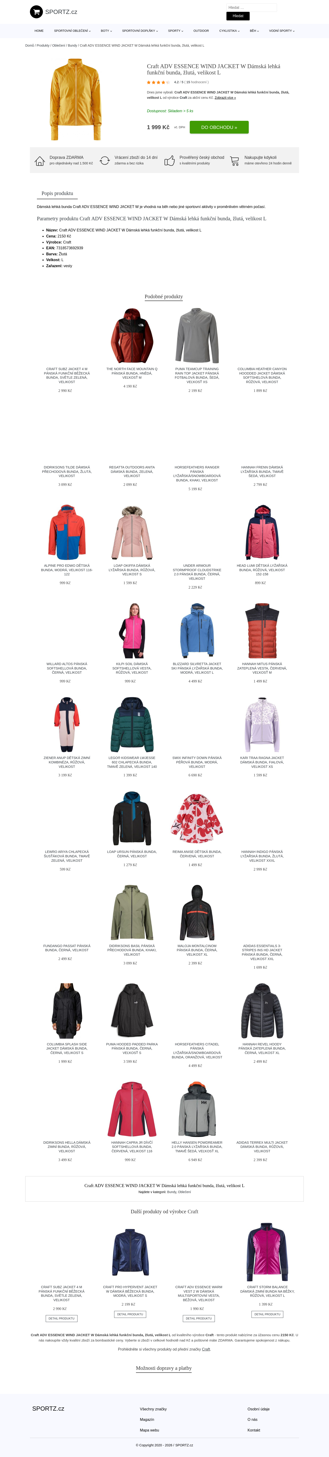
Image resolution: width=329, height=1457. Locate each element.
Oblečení (58, 45)
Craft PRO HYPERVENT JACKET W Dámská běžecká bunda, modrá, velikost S (130, 1291)
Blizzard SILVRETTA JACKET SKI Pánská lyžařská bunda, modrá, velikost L (197, 668)
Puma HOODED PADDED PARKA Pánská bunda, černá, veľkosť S (132, 1048)
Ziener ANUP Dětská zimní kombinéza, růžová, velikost (67, 762)
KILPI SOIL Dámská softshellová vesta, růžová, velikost (132, 668)
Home (39, 30)
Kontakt (254, 1430)
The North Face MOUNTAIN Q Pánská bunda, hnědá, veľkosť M (132, 373)
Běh (253, 30)
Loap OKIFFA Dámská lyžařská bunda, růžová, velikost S (132, 570)
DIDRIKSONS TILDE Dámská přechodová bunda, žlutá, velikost (67, 471)
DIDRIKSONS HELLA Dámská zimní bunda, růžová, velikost (66, 1147)
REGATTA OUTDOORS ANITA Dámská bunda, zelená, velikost (132, 471)
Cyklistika (228, 30)
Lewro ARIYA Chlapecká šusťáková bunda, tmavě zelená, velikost (67, 856)
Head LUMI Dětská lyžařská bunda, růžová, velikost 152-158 (262, 570)
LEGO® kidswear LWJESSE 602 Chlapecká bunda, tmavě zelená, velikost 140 (132, 762)
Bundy (72, 45)
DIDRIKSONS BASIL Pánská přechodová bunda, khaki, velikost (132, 950)
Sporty (174, 30)
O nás (253, 1420)
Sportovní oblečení (71, 30)
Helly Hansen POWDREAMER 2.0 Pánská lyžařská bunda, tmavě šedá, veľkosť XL (197, 1147)
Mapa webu (149, 1430)
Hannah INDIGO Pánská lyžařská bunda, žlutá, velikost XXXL (262, 856)
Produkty (43, 45)
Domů (29, 45)
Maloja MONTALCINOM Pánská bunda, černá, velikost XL (197, 950)
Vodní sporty (280, 30)
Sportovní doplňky (138, 30)
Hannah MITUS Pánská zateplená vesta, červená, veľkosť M (262, 668)
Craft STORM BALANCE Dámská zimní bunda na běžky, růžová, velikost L (267, 1291)
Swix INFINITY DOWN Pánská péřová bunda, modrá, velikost (197, 762)
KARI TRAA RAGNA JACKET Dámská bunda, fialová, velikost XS (262, 762)
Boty (105, 30)
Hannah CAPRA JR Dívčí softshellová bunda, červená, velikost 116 (132, 1147)
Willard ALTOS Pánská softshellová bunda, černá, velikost (67, 668)
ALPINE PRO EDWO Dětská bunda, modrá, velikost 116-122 (67, 570)
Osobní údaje (259, 1409)
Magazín (147, 1420)
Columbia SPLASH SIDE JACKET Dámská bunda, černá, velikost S (66, 1048)
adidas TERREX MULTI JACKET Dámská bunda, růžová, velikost (262, 1147)
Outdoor (201, 30)
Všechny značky (153, 1409)
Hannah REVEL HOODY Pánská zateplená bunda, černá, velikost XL (262, 1048)
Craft (183, 97)
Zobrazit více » (225, 97)
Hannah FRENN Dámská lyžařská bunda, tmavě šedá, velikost (262, 471)
